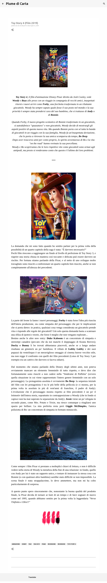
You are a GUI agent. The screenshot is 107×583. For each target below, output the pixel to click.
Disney (24, 544)
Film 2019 (37, 544)
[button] (12, 30)
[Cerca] (31, 3)
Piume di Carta (17, 3)
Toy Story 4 (71, 544)
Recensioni (61, 544)
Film (30, 544)
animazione (16, 544)
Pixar (44, 544)
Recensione (51, 544)
